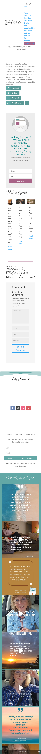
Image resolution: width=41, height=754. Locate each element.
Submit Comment (20, 348)
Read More (10, 248)
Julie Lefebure (16, 47)
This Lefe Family (20, 49)
